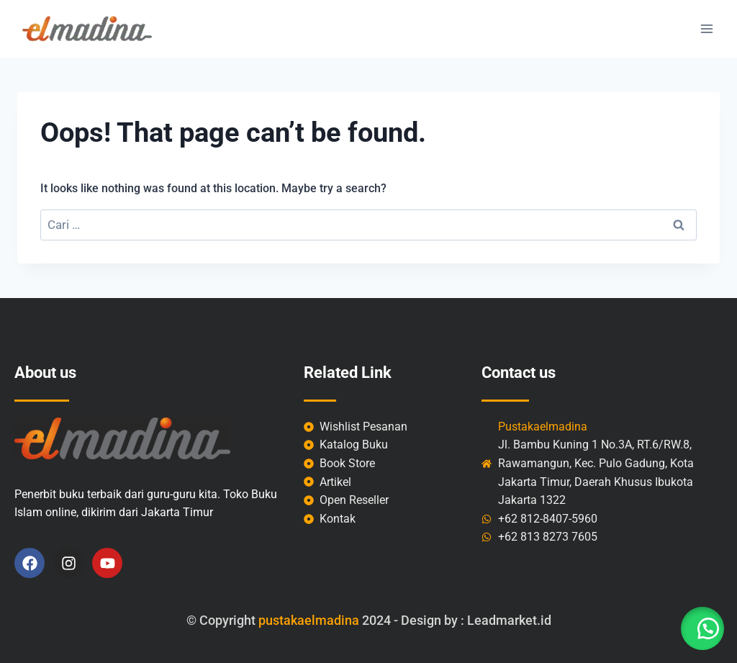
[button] (701, 627)
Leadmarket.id (509, 620)
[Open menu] (706, 28)
